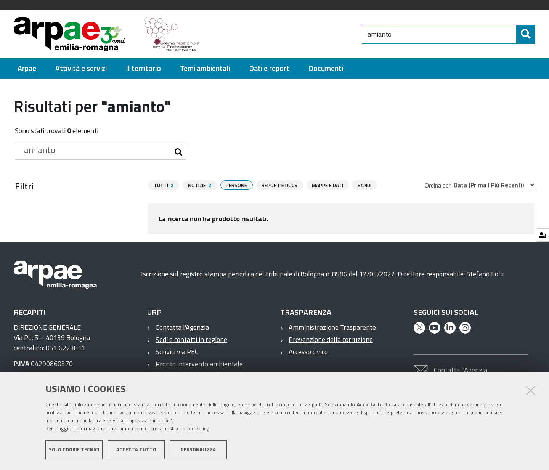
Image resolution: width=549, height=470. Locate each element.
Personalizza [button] (198, 450)
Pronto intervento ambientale (199, 364)
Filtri (24, 186)
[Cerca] (525, 34)
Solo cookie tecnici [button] (74, 450)
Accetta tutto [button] (136, 450)
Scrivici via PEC (177, 351)
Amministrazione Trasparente (332, 327)
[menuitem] (27, 68)
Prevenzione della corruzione (331, 339)
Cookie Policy (194, 429)
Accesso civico (308, 351)
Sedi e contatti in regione (191, 339)
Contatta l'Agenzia (182, 327)
